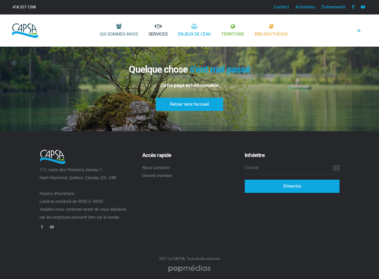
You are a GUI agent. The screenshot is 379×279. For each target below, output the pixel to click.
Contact (281, 7)
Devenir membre (157, 176)
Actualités (305, 7)
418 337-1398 (24, 7)
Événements (333, 7)
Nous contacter (156, 168)
